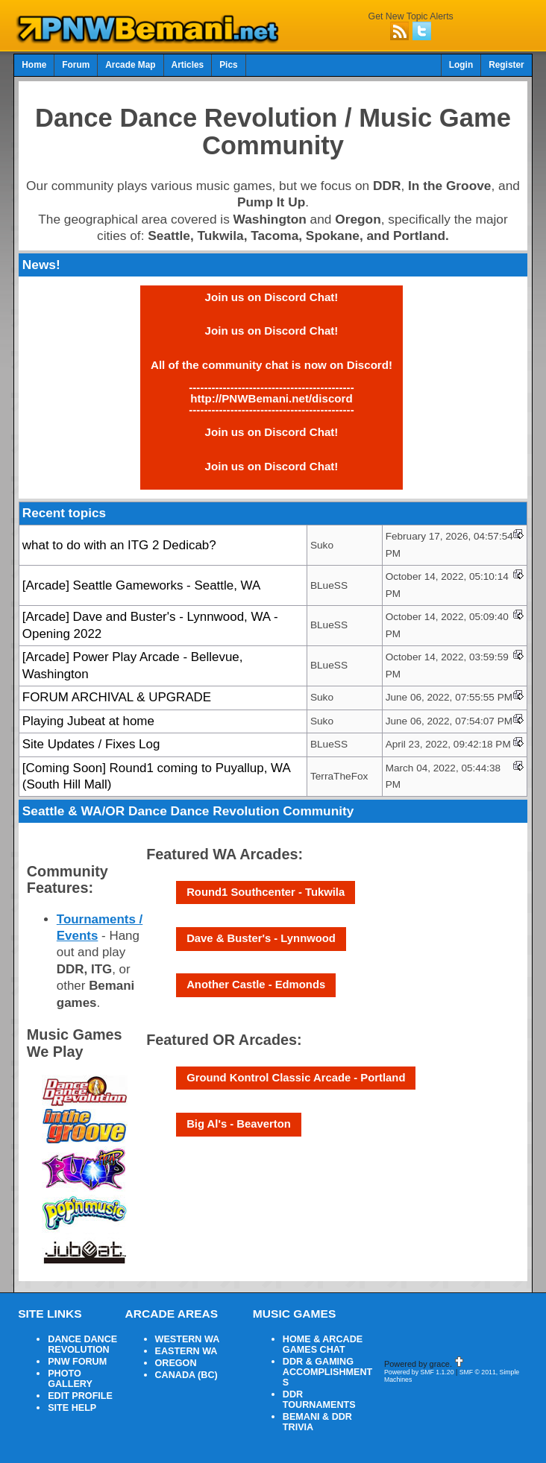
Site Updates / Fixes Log (91, 744)
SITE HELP (72, 1408)
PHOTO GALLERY (70, 1378)
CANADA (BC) (186, 1375)
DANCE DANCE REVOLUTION (82, 1344)
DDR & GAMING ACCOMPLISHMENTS (327, 1372)
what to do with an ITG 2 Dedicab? (119, 545)
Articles (188, 65)
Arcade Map (130, 65)
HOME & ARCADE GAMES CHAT (323, 1344)
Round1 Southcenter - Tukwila (265, 892)
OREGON (176, 1363)
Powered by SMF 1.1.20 (419, 1372)
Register (506, 65)
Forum (76, 65)
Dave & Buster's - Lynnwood (261, 938)
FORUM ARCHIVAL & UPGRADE (116, 697)
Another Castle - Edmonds (255, 984)
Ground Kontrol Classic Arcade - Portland (295, 1078)
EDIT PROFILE (80, 1396)
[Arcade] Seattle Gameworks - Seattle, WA (141, 585)
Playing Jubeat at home (88, 721)
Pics (228, 65)
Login (461, 65)
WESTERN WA (187, 1339)
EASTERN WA (186, 1351)
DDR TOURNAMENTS (319, 1399)
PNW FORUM (77, 1361)
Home (34, 65)
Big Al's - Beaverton (238, 1124)
